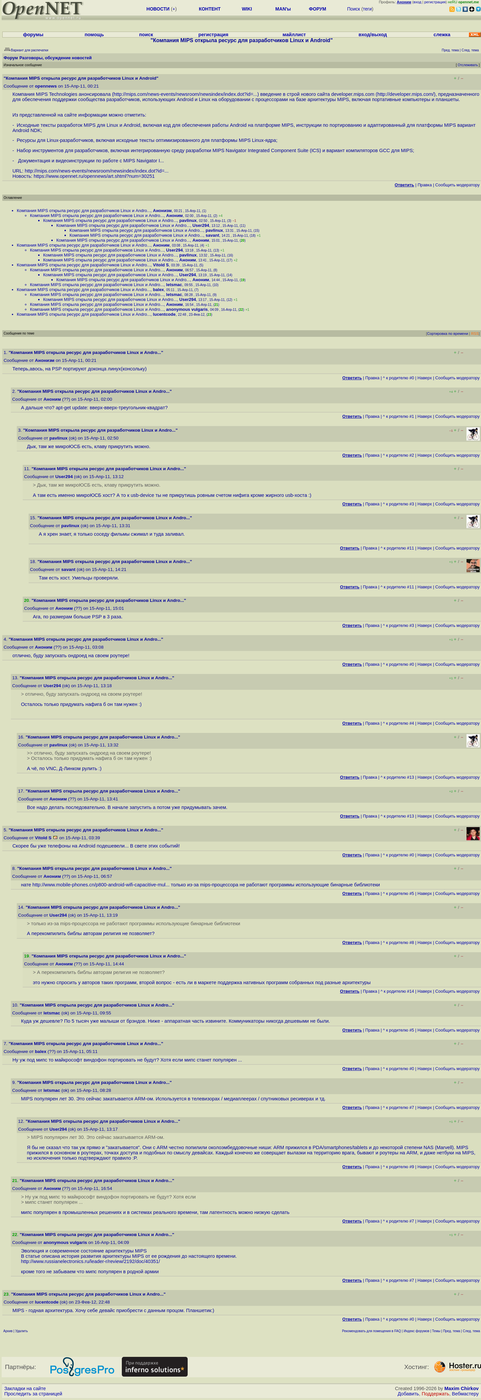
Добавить (408, 1393)
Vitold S (161, 264)
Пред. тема (451, 1331)
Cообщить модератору (457, 184)
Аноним (174, 215)
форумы (33, 34)
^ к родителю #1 (398, 416)
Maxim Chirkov (461, 1388)
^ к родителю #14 (397, 991)
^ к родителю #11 (397, 548)
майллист (294, 34)
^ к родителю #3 (398, 503)
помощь (94, 34)
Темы (436, 1331)
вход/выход (373, 34)
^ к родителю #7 (398, 1107)
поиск (146, 34)
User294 (201, 225)
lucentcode (164, 314)
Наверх (424, 377)
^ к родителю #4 (398, 723)
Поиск (353, 9)
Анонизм (162, 210)
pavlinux (188, 220)
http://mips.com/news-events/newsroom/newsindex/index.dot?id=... (185, 94)
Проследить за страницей (33, 1393)
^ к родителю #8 (398, 942)
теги (367, 9)
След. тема (471, 1331)
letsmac (174, 284)
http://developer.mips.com (405, 94)
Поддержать (435, 1393)
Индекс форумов (416, 1331)
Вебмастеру (465, 1393)
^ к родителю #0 (398, 377)
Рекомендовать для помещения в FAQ (371, 1331)
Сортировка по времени (447, 334)
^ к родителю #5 (398, 893)
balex (158, 289)
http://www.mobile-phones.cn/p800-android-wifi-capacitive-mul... (101, 884)
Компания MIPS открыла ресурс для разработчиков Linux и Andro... (83, 210)
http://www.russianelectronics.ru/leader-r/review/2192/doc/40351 (90, 1261)
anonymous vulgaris (187, 309)
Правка (424, 184)
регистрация (435, 2)
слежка (442, 34)
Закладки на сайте (25, 1388)
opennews (46, 86)
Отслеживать (468, 65)
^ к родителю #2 (398, 455)
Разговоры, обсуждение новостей (55, 57)
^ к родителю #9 (398, 1166)
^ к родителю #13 (397, 777)
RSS (475, 334)
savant (212, 235)
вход (417, 2)
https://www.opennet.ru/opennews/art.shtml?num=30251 (94, 176)
